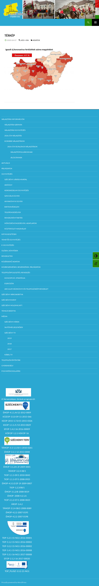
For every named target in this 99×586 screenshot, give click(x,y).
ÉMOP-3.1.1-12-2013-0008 (17, 452)
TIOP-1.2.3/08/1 (17, 487)
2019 (9, 338)
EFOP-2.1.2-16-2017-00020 (17, 558)
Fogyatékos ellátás (10, 371)
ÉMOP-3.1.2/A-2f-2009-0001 (16, 467)
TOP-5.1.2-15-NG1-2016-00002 (17, 542)
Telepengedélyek (12, 212)
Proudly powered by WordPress (13, 582)
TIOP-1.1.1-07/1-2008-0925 (17, 479)
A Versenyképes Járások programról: (18, 399)
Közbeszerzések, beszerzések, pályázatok (21, 267)
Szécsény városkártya (12, 294)
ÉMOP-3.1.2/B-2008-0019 (17, 491)
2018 (9, 344)
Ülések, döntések (9, 250)
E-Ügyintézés (7, 245)
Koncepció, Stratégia (14, 278)
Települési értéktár (10, 360)
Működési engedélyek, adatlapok (20, 223)
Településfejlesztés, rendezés (15, 272)
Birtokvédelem (11, 207)
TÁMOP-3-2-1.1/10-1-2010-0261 (16, 447)
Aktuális (5, 163)
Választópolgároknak (21, 152)
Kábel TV (8, 355)
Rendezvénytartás (13, 218)
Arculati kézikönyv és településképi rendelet (26, 289)
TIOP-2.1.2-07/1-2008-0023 (17, 500)
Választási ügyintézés (14, 130)
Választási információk (13, 119)
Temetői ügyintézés (10, 240)
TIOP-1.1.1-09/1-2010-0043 (17, 475)
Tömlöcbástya (8, 311)
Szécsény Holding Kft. (12, 305)
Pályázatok (6, 168)
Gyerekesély (7, 365)
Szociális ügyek (12, 196)
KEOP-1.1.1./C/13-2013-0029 (17, 425)
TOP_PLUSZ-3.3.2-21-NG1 (17, 571)
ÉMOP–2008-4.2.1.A (17, 496)
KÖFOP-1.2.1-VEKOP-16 (17, 433)
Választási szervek (13, 125)
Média (4, 316)
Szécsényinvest (8, 300)
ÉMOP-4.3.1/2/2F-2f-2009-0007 (17, 483)
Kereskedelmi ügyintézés (16, 190)
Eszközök (9, 283)
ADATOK (36, 40)
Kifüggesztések (8, 234)
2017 (9, 349)
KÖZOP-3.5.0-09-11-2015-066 (17, 416)
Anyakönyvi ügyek (13, 201)
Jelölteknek (16, 157)
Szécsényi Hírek (11, 322)
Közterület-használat (15, 229)
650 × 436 (25, 40)
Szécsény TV (10, 333)
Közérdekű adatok (10, 261)
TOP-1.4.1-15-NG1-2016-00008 (17, 550)
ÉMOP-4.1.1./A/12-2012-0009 (17, 412)
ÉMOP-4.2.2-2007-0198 (17, 516)
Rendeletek (7, 256)
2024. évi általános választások (22, 146)
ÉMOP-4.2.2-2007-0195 (17, 512)
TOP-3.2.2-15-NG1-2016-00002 (17, 546)
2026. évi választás (13, 136)
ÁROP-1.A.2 (17, 504)
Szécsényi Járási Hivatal (15, 179)
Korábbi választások (14, 141)
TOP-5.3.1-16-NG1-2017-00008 (17, 554)
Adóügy (8, 185)
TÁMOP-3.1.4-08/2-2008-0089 (17, 508)
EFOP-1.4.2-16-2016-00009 (17, 429)
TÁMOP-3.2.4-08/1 (17, 471)
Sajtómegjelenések (13, 327)
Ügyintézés (6, 174)
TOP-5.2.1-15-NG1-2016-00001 (17, 538)
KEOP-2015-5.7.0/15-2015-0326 (17, 421)
